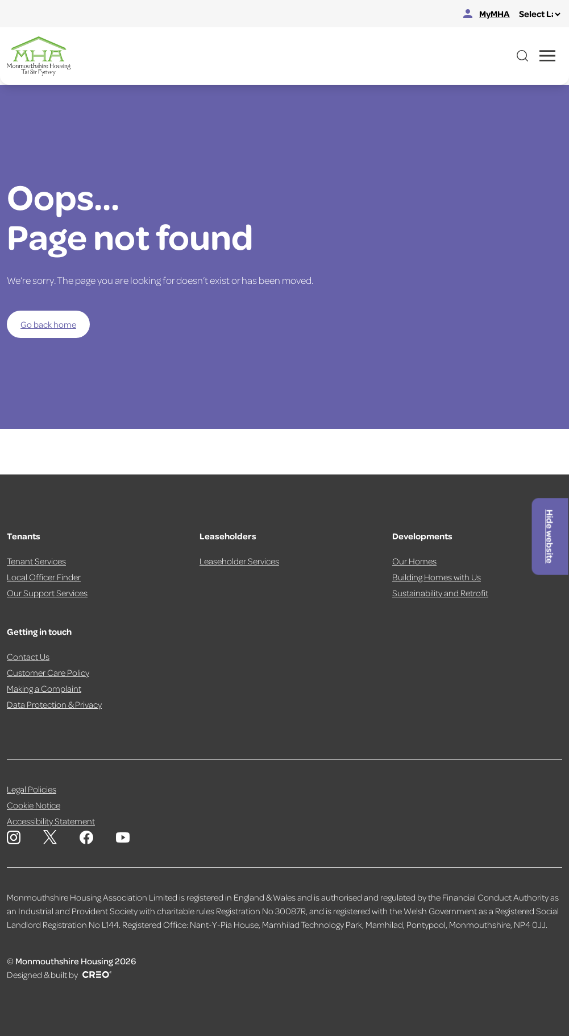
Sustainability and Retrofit (440, 593)
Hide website (550, 536)
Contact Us (28, 656)
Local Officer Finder (44, 577)
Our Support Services (47, 593)
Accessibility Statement (51, 821)
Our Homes (414, 561)
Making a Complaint (44, 688)
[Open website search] (522, 56)
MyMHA (486, 13)
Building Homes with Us (436, 577)
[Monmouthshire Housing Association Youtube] (123, 837)
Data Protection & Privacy (54, 704)
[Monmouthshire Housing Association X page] (50, 837)
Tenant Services (36, 561)
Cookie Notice (33, 805)
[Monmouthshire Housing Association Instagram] (13, 837)
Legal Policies (31, 789)
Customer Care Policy (48, 672)
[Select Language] (539, 14)
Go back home (48, 324)
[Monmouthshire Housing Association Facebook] (86, 837)
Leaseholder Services (239, 561)
